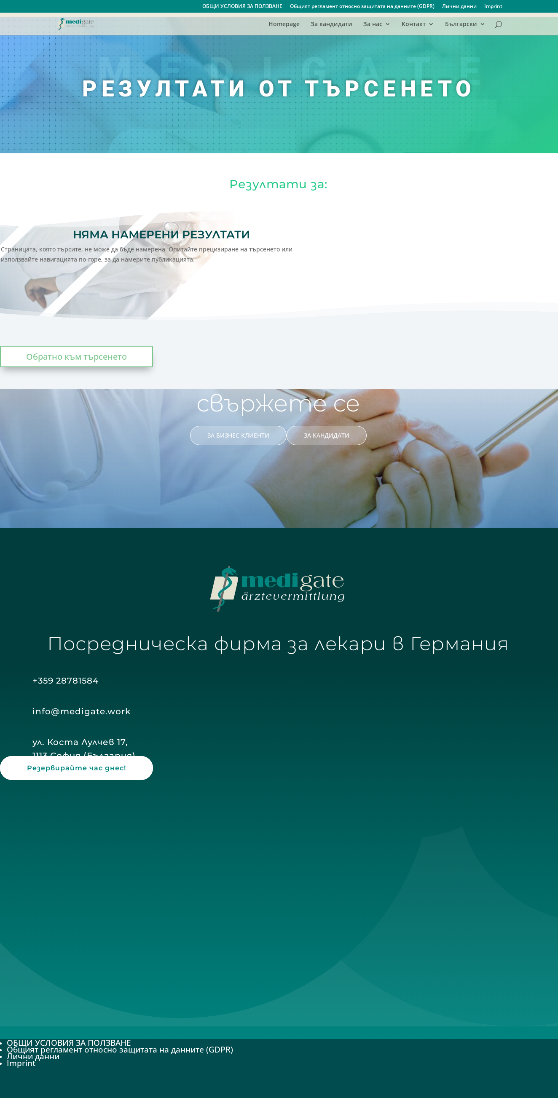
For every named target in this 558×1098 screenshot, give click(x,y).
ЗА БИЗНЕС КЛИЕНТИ (238, 435)
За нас (372, 24)
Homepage (284, 24)
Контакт (414, 24)
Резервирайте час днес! (76, 768)
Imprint (493, 7)
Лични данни (459, 7)
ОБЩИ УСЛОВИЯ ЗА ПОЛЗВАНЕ (242, 7)
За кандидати (331, 24)
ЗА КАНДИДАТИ (326, 435)
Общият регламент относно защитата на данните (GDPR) (362, 7)
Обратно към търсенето (76, 356)
